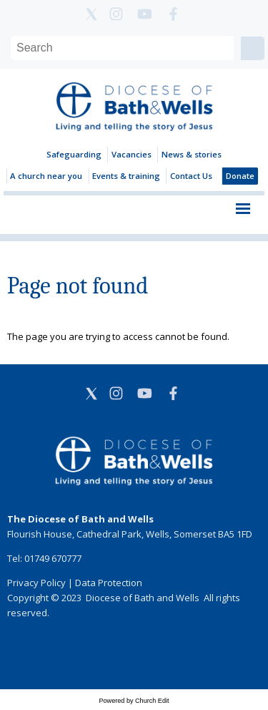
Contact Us (191, 175)
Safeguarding (73, 154)
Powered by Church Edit (134, 700)
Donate (240, 175)
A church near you (46, 175)
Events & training (126, 175)
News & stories (192, 154)
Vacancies (131, 154)
